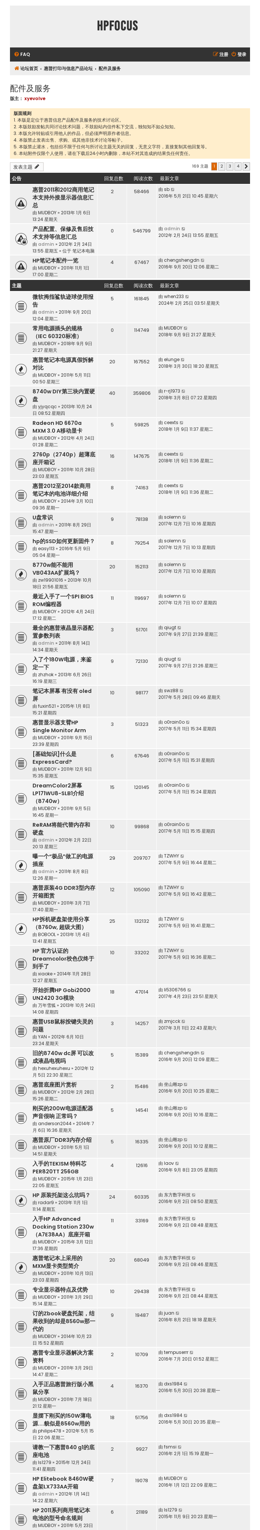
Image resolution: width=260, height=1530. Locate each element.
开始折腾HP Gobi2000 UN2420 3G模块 (61, 994)
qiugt (170, 627)
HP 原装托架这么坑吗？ (61, 1195)
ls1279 (44, 1462)
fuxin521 (47, 706)
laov (169, 1163)
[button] (246, 166)
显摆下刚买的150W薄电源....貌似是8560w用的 (61, 1419)
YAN (42, 1037)
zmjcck (172, 1021)
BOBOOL (47, 934)
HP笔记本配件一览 (55, 260)
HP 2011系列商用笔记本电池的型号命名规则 (61, 1514)
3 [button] (230, 166)
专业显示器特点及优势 (60, 1289)
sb (167, 189)
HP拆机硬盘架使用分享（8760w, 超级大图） (60, 923)
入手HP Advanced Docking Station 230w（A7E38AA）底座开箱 (63, 1226)
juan (169, 1313)
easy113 (46, 548)
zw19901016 (50, 580)
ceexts (171, 422)
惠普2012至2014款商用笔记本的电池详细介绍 (61, 490)
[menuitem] (22, 55)
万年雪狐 (47, 1005)
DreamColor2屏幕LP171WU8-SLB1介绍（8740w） (58, 793)
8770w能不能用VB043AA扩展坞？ (56, 568)
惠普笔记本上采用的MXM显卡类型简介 (57, 1262)
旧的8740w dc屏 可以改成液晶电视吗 (63, 1057)
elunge (171, 359)
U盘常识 (42, 517)
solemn (172, 517)
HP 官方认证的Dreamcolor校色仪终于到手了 (63, 958)
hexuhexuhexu (54, 1068)
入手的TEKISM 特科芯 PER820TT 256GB (59, 1167)
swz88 (171, 690)
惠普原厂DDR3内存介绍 (62, 1140)
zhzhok (46, 674)
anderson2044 (55, 1123)
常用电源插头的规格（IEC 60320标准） (57, 332)
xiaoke (45, 974)
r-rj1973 (172, 391)
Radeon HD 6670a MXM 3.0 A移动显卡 (57, 426)
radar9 (46, 1202)
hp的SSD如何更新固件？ (63, 541)
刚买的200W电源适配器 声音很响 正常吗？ (62, 1112)
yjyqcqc (47, 406)
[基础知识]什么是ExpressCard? (54, 758)
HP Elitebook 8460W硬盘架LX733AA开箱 (63, 1482)
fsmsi (170, 1447)
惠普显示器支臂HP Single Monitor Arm (59, 726)
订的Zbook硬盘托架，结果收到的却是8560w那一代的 (63, 1321)
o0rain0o (174, 722)
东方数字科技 (177, 1195)
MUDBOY (47, 212)
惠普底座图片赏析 (54, 1084)
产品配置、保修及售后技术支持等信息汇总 (62, 233)
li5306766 (175, 990)
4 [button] (238, 166)
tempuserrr (176, 1352)
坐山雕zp (173, 1084)
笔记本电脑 (83, 251)
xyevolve (34, 98)
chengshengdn (181, 260)
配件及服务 (30, 87)
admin (46, 244)
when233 (174, 296)
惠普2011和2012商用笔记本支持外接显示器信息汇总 (63, 197)
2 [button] (221, 166)
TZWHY (171, 856)
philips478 (49, 1431)
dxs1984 (173, 1384)
